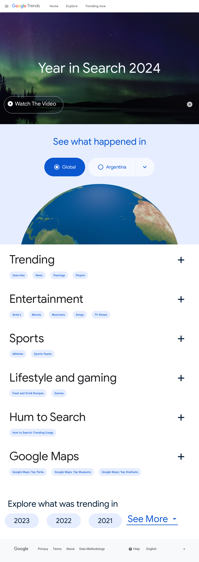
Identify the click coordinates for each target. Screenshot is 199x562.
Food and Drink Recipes (28, 393)
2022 (64, 520)
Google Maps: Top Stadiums (120, 472)
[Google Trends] (26, 6)
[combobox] (145, 167)
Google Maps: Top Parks (28, 472)
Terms (57, 549)
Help (134, 549)
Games (59, 393)
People (80, 275)
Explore (72, 6)
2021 (105, 520)
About (70, 549)
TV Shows (101, 314)
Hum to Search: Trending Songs (32, 432)
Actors (16, 314)
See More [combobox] (148, 519)
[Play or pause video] (189, 104)
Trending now (95, 6)
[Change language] (166, 549)
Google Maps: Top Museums (73, 472)
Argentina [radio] (112, 167)
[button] (191, 106)
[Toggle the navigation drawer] (6, 6)
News (39, 275)
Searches (18, 275)
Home (54, 6)
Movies (36, 314)
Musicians (58, 314)
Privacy (43, 549)
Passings (59, 275)
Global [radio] (65, 167)
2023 (22, 520)
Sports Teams (42, 354)
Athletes (17, 354)
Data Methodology (92, 549)
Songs (80, 314)
